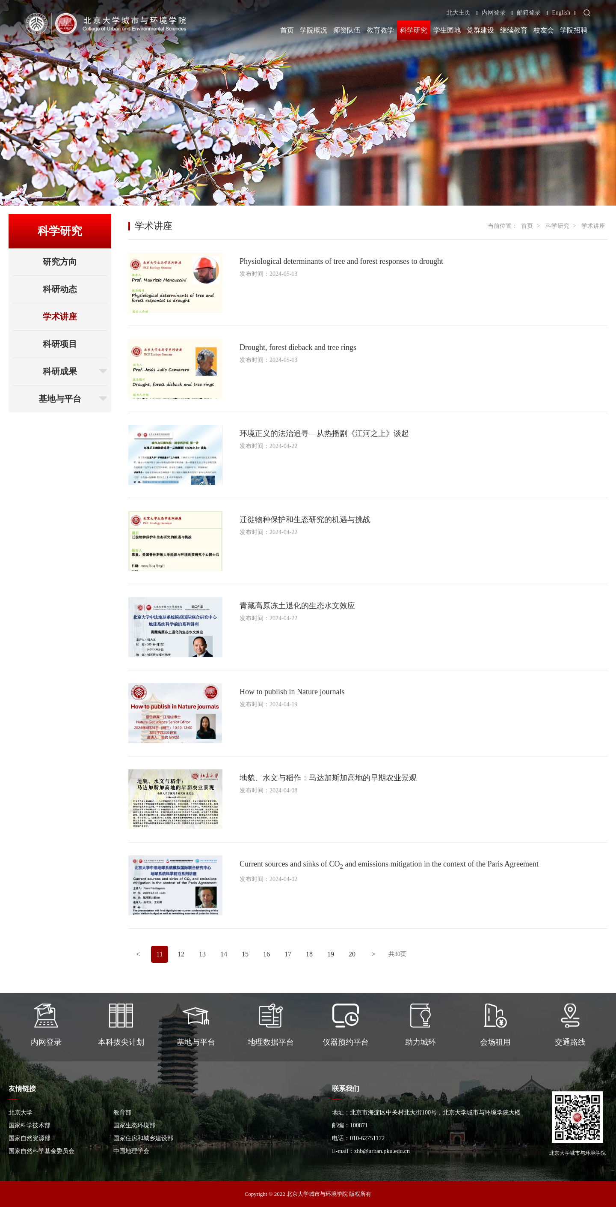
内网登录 (494, 13)
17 (287, 954)
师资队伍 (347, 30)
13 (202, 954)
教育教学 (380, 30)
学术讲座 (60, 316)
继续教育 (513, 30)
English (561, 13)
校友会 (543, 30)
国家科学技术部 (29, 1125)
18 (309, 954)
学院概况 (313, 30)
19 (330, 954)
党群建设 (480, 30)
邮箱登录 (529, 13)
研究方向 (60, 261)
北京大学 (21, 1112)
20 (352, 954)
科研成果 (75, 371)
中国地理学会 (131, 1151)
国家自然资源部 (29, 1138)
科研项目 (60, 344)
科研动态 (60, 289)
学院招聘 (573, 30)
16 (266, 954)
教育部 (122, 1112)
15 (245, 954)
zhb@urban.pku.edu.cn (382, 1151)
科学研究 (413, 30)
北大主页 (459, 13)
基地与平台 (72, 398)
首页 (287, 30)
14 (223, 954)
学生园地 (447, 30)
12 (181, 954)
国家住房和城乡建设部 (143, 1138)
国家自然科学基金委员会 (41, 1151)
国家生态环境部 (134, 1125)
